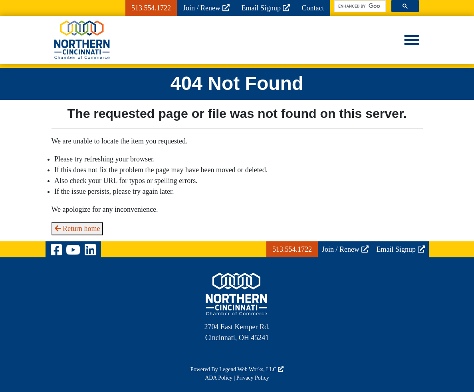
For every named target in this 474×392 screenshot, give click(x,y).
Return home (77, 229)
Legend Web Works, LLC (251, 369)
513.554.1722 (151, 8)
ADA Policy (218, 378)
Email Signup (266, 8)
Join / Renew (206, 8)
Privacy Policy (252, 378)
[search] (359, 6)
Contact (313, 8)
